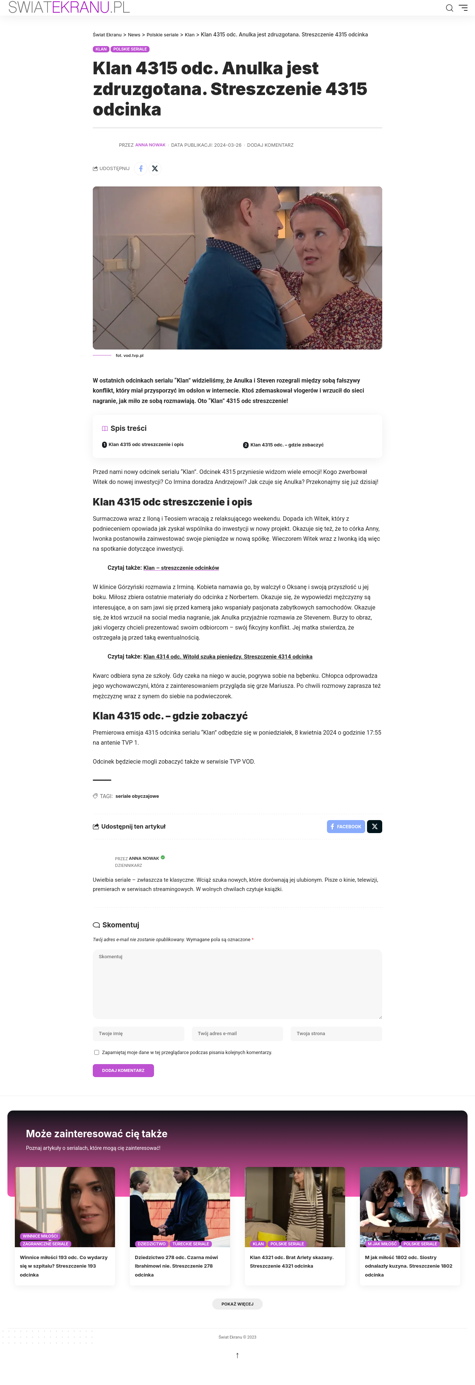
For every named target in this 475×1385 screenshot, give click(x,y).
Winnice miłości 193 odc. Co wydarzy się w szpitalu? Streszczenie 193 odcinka (60, 1282)
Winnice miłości (40, 1253)
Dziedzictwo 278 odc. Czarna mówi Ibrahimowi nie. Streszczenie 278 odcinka (177, 1282)
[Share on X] (157, 169)
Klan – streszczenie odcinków (183, 569)
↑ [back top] (237, 1373)
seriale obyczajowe (139, 798)
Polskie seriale (130, 48)
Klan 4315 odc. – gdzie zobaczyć (291, 447)
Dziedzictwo (152, 1260)
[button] (449, 7)
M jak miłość (382, 1260)
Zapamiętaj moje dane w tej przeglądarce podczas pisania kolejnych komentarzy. (187, 1067)
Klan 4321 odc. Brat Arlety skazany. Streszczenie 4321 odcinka (290, 1282)
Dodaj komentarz (273, 144)
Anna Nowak (152, 144)
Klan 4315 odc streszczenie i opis (151, 446)
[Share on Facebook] (141, 169)
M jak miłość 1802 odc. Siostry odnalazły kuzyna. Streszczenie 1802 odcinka (409, 1282)
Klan (101, 48)
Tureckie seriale (191, 1260)
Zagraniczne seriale (45, 1260)
